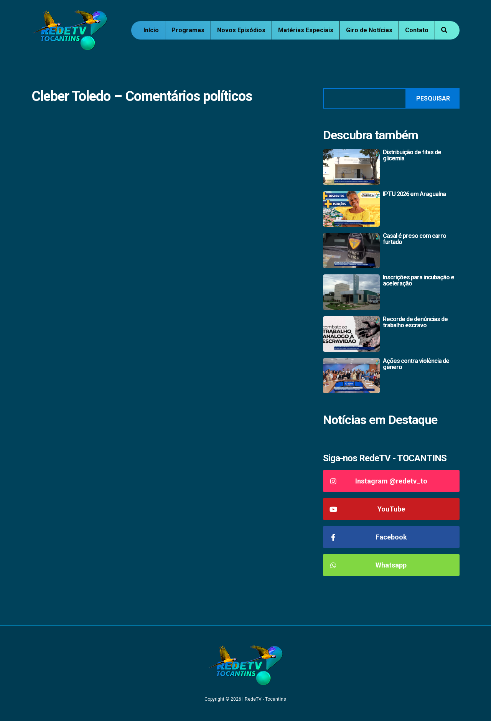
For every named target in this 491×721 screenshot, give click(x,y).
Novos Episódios (241, 30)
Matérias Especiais (305, 30)
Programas (187, 30)
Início (151, 30)
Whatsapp (368, 565)
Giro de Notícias (369, 30)
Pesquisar (433, 98)
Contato (416, 30)
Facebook (368, 537)
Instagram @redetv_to (378, 481)
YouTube (367, 509)
